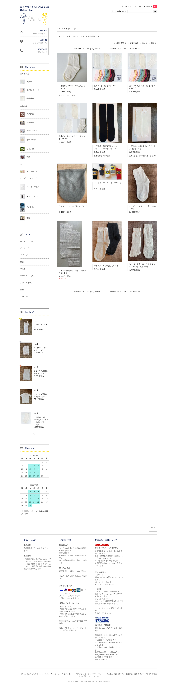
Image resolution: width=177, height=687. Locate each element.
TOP (59, 29)
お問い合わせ (81, 674)
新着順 (153, 43)
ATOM (96, 677)
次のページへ (135, 49)
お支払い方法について (115, 674)
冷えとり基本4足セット (90, 36)
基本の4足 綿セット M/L (105, 86)
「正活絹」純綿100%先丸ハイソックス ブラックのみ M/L (107, 148)
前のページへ (79, 49)
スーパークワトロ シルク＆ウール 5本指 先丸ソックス (143, 267)
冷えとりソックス (71, 29)
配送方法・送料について (135, 674)
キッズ (75, 36)
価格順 (144, 43)
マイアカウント (130, 6)
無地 (68, 36)
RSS (90, 677)
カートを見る (149, 6)
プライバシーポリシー (96, 674)
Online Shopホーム (52, 674)
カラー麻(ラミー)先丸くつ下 (106, 267)
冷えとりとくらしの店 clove (32, 674)
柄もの (61, 36)
